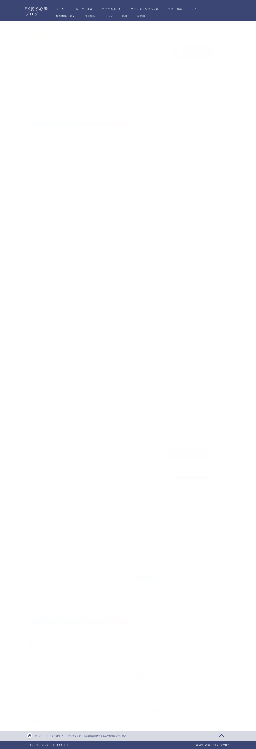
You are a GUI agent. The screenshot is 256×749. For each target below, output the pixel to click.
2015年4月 (180, 292)
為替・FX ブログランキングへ (47, 203)
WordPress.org (187, 421)
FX (36, 562)
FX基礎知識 (184, 524)
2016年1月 (179, 225)
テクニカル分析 (112, 9)
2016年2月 (180, 218)
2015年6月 (180, 278)
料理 (125, 16)
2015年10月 (180, 248)
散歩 (180, 589)
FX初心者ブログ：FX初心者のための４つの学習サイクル (78, 535)
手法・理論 (175, 9)
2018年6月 (180, 180)
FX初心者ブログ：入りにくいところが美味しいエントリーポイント (85, 541)
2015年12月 (180, 233)
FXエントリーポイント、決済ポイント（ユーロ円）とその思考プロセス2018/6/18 (196, 129)
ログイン (181, 407)
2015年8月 (180, 263)
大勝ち (69, 562)
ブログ (46, 562)
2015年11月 (180, 240)
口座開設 (90, 16)
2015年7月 (180, 270)
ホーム (60, 9)
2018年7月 (180, 173)
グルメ (109, 16)
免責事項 (60, 745)
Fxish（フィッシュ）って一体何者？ (199, 364)
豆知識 (141, 16)
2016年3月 (180, 210)
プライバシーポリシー (40, 745)
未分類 (181, 597)
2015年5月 (180, 285)
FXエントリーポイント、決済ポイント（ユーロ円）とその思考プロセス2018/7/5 (196, 114)
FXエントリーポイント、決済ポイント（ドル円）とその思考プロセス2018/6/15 (198, 142)
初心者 (58, 562)
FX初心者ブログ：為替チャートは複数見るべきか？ (75, 547)
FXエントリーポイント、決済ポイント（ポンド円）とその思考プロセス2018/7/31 (196, 85)
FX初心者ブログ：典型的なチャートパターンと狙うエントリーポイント (200, 324)
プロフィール (185, 557)
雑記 (180, 606)
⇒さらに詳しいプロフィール (189, 496)
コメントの (186, 417)
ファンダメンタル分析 (145, 9)
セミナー (196, 9)
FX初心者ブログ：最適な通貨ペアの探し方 (69, 552)
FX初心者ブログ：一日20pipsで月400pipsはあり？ (197, 352)
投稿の (183, 412)
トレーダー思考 (83, 9)
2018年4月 (180, 188)
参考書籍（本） (66, 16)
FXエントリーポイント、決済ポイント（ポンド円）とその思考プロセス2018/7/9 (196, 100)
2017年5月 (180, 195)
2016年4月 (180, 203)
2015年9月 (180, 255)
